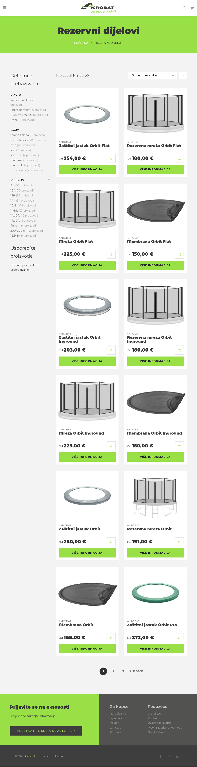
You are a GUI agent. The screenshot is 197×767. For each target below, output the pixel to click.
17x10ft (23, 220)
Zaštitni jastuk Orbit (79, 527)
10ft (22, 190)
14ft (22, 200)
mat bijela (25, 165)
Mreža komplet (28, 110)
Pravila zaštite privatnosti (165, 727)
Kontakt (153, 718)
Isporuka (116, 718)
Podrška (115, 732)
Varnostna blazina (24, 103)
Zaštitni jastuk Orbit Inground (79, 338)
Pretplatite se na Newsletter (46, 731)
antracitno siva (28, 140)
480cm (23, 225)
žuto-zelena (26, 170)
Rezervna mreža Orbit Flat (154, 144)
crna (22, 145)
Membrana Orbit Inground (154, 431)
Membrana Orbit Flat (149, 240)
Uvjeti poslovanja (159, 723)
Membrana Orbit (76, 623)
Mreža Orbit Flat (76, 240)
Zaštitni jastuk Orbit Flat (84, 144)
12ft (22, 195)
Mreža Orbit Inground (81, 431)
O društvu (154, 713)
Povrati (114, 723)
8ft (21, 185)
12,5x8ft (23, 235)
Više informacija (87, 169)
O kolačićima (156, 732)
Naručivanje (118, 713)
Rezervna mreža (29, 114)
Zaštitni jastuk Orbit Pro (152, 623)
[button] (111, 158)
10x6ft (23, 205)
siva (21, 150)
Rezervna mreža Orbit (149, 527)
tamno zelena (28, 135)
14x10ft (24, 215)
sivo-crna (24, 155)
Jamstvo (115, 727)
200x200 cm (27, 230)
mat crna (24, 160)
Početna (81, 43)
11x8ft (23, 210)
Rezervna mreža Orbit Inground (149, 338)
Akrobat (30, 756)
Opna (22, 120)
